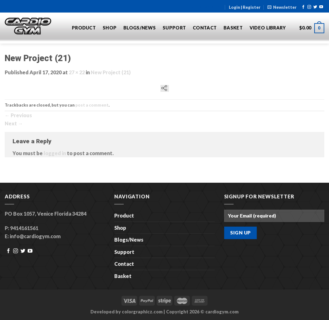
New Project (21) (111, 72)
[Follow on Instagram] (309, 7)
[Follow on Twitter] (315, 7)
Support (174, 27)
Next (14, 123)
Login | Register (245, 7)
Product (84, 27)
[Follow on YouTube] (321, 7)
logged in (55, 153)
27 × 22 (77, 72)
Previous (18, 115)
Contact (205, 27)
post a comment (92, 105)
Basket (233, 27)
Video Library (268, 27)
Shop (109, 27)
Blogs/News (139, 27)
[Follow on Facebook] (303, 7)
